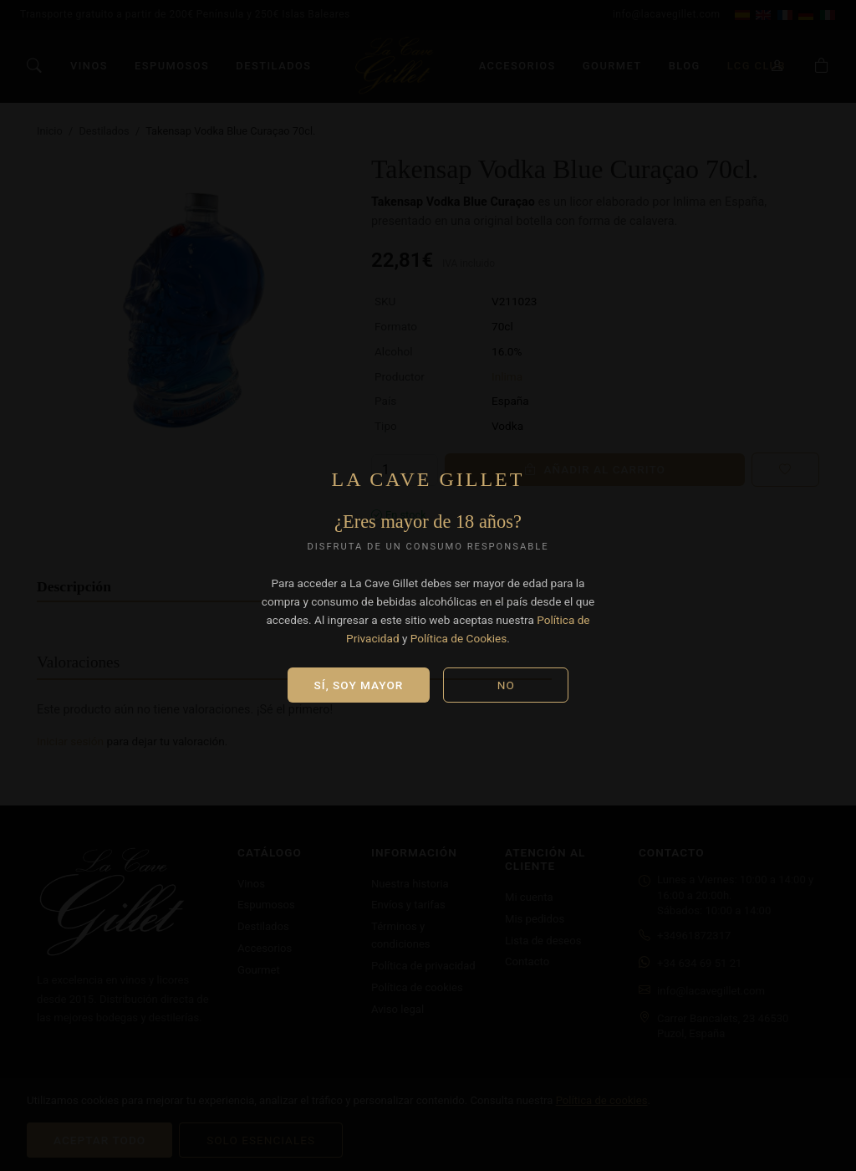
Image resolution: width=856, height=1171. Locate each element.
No (506, 685)
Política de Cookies (458, 638)
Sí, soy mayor (359, 685)
